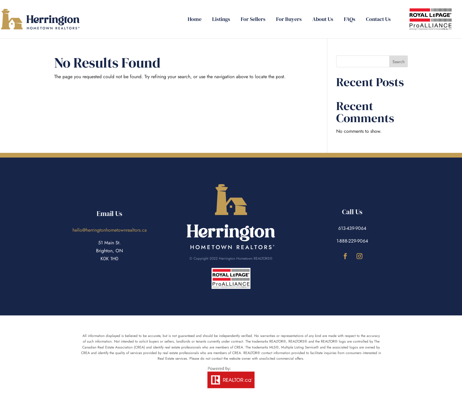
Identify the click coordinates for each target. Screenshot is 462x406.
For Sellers (253, 20)
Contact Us (378, 20)
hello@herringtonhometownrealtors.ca (109, 230)
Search (398, 62)
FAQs (349, 20)
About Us (322, 20)
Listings (221, 20)
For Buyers (289, 20)
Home (195, 20)
